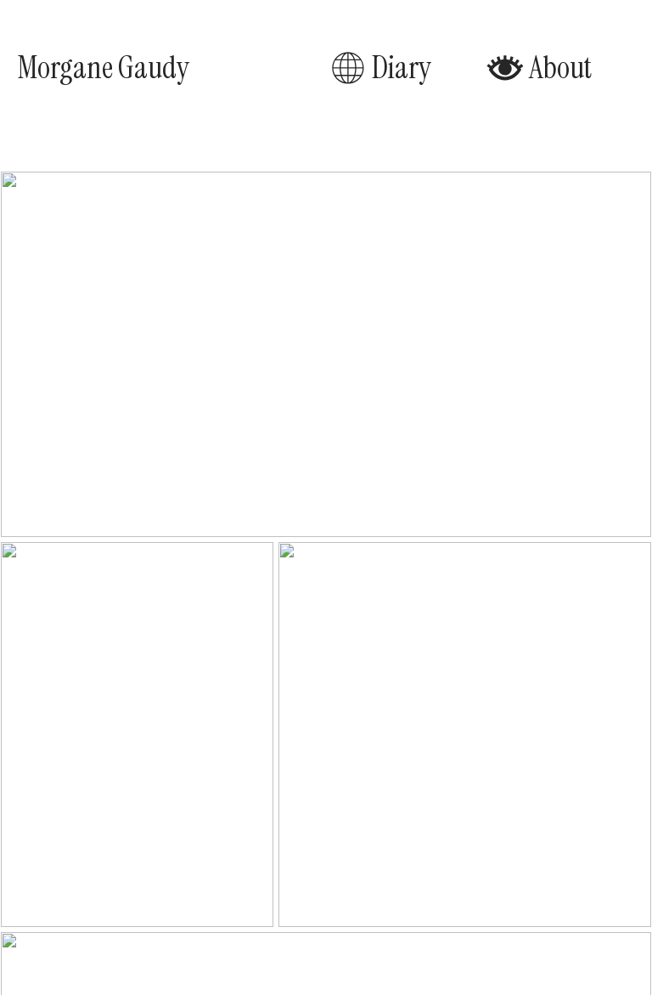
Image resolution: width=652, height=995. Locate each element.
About (539, 68)
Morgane (65, 68)
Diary (380, 68)
